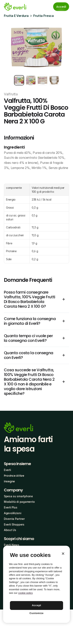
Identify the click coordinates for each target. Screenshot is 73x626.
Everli (7, 470)
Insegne (9, 481)
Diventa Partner (14, 518)
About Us (10, 530)
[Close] (63, 553)
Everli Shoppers (14, 524)
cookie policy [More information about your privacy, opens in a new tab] (25, 592)
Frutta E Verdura (16, 16)
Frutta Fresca (43, 16)
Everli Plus (10, 507)
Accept (36, 605)
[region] (36, 584)
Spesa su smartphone (18, 496)
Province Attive (14, 476)
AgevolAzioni (12, 513)
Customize (36, 613)
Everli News (11, 545)
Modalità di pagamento (19, 501)
